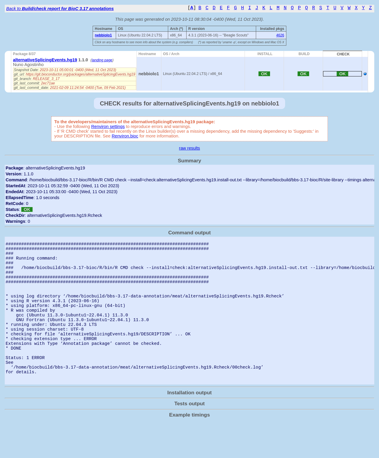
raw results (189, 148)
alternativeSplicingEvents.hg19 (45, 59)
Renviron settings (108, 126)
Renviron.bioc (125, 136)
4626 (280, 35)
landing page (101, 60)
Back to (60, 8)
